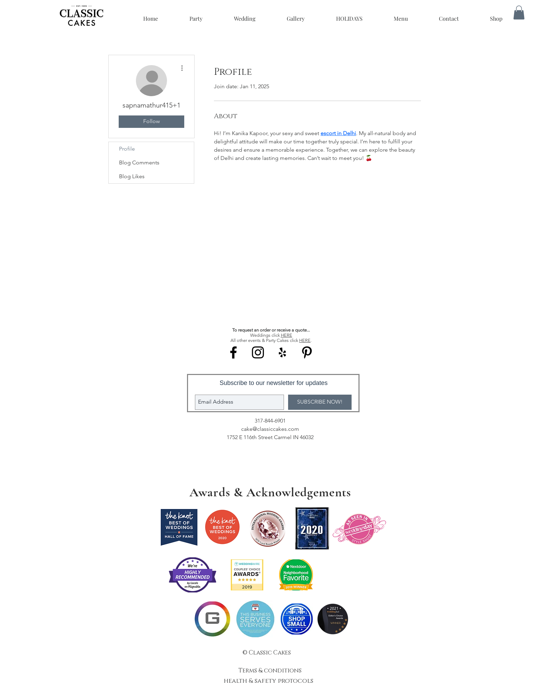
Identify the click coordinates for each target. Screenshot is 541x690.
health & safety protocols (269, 681)
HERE (286, 335)
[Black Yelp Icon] (282, 352)
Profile (127, 148)
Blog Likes (132, 176)
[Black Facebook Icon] (233, 352)
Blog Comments (139, 162)
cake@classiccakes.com (270, 429)
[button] (519, 13)
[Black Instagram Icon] (258, 352)
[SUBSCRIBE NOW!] (320, 402)
